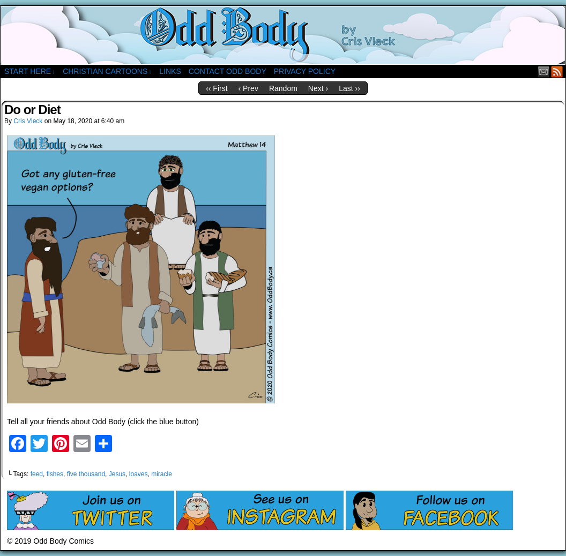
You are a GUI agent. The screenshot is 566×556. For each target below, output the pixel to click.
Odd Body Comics (283, 35)
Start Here (29, 71)
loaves (138, 474)
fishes (55, 474)
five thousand (86, 474)
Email (543, 71)
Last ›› (349, 88)
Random (283, 88)
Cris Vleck (27, 121)
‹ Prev (248, 88)
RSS (557, 71)
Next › (318, 88)
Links (170, 71)
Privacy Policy (305, 71)
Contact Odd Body (227, 71)
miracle (161, 474)
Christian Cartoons (107, 71)
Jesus (117, 474)
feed (37, 474)
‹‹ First (216, 88)
